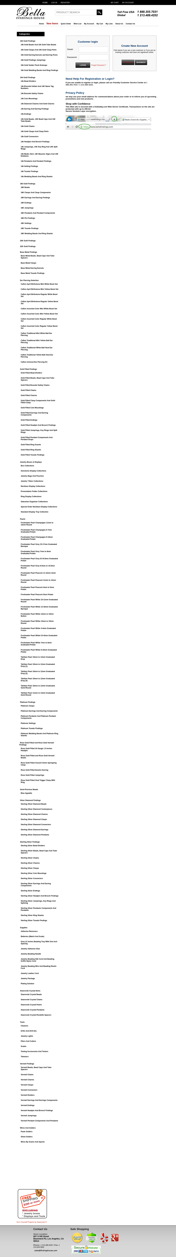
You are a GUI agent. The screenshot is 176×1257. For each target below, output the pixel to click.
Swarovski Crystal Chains (31, 1000)
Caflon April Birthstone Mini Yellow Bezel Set (39, 289)
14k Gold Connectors (30, 137)
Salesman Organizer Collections (34, 502)
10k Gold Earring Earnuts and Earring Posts (39, 55)
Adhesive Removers (29, 931)
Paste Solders (26, 1132)
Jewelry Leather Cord (30, 973)
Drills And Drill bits (29, 1031)
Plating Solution (27, 984)
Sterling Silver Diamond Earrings (34, 830)
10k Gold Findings (27, 41)
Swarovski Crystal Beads (31, 994)
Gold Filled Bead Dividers (31, 373)
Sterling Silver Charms (30, 863)
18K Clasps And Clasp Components (36, 192)
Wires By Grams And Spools (33, 1142)
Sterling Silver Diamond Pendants (35, 835)
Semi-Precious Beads (29, 789)
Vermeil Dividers (27, 1095)
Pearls (22, 519)
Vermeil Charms (27, 1080)
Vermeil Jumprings (28, 1116)
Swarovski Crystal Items (30, 991)
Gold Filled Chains (28, 390)
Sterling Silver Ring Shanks (32, 915)
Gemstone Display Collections (33, 471)
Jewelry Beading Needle (31, 954)
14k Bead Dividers (28, 81)
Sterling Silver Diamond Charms (34, 814)
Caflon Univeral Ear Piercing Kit (34, 362)
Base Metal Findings (28, 252)
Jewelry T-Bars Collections (32, 481)
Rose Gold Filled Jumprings (32, 775)
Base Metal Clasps (28, 263)
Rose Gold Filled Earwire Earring (34, 770)
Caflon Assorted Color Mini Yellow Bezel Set (39, 314)
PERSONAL (128, 62)
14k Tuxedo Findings (29, 171)
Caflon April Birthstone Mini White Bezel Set (39, 284)
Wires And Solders (28, 1128)
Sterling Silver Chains (30, 858)
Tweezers (25, 1057)
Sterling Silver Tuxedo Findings (34, 920)
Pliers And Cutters (28, 1041)
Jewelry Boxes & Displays (31, 462)
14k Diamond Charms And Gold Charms (37, 104)
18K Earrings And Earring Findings (35, 198)
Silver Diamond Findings (30, 800)
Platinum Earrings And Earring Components (39, 711)
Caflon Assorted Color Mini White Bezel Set (39, 309)
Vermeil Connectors (29, 1090)
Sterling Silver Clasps (30, 868)
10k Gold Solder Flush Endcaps (34, 65)
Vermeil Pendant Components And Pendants (39, 1121)
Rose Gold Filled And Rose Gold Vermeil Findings (36, 744)
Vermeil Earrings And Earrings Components (39, 1100)
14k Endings (26, 114)
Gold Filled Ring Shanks (31, 450)
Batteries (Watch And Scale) (32, 936)
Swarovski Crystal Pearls (31, 1005)
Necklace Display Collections (33, 486)
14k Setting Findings (29, 166)
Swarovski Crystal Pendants (32, 1010)
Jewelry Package (28, 978)
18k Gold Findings (27, 184)
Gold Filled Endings (29, 420)
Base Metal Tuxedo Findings (32, 273)
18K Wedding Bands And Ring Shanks (37, 234)
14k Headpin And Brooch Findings (35, 142)
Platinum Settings (28, 723)
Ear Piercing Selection (29, 280)
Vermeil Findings (27, 1064)
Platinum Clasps (27, 706)
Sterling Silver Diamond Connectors (36, 824)
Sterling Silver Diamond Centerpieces (36, 809)
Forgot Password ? (98, 65)
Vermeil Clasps (27, 1085)
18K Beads (25, 187)
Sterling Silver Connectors (32, 878)
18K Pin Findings (28, 218)
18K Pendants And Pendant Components (38, 213)
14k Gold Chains (28, 126)
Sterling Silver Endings (30, 891)
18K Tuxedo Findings (29, 228)
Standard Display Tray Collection (34, 512)
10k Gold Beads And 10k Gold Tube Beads (38, 45)
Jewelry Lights (27, 1036)
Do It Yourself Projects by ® (32, 1222)
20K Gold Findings (28, 241)
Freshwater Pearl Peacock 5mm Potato (37, 594)
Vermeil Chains (27, 1075)
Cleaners (24, 1026)
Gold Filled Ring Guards (31, 445)
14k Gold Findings (27, 77)
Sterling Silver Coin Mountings (34, 873)
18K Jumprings (27, 208)
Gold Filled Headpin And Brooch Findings (38, 425)
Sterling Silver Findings (30, 842)
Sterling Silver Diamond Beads (34, 804)
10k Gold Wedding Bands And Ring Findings (39, 70)
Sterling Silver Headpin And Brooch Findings (39, 896)
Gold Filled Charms (29, 395)
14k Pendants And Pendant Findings (36, 161)
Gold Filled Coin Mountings (32, 408)
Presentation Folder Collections (34, 491)
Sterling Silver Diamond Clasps (34, 819)
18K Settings (26, 223)
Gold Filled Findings (28, 369)
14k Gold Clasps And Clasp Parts (35, 131)
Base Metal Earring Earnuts (32, 268)
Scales (23, 1046)
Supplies (23, 928)
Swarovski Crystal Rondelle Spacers (36, 1015)
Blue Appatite (26, 793)
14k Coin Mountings (29, 99)
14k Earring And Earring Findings (35, 109)
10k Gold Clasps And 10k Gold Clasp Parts (39, 50)
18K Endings (26, 203)
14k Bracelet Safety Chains (32, 93)
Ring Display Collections (31, 496)
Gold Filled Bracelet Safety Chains (35, 385)
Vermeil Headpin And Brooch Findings (37, 1110)
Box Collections (27, 466)
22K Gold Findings (28, 246)
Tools (22, 1022)
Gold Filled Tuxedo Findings (32, 455)
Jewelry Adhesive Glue (30, 949)
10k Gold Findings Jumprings (33, 60)
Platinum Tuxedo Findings (32, 728)
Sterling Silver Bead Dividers (33, 846)
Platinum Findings (27, 702)
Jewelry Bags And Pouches (32, 476)
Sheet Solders (27, 1137)
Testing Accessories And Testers (34, 1051)
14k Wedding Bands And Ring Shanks (37, 177)
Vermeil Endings (27, 1105)
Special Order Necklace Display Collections (39, 507)
